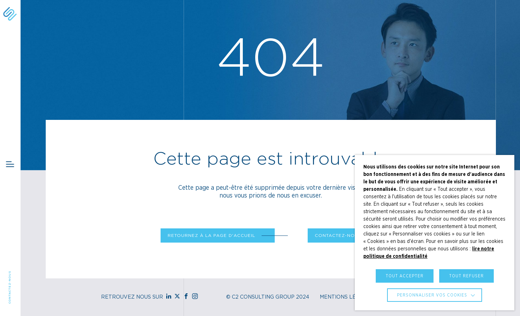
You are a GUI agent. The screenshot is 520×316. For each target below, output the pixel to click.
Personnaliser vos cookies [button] (432, 295)
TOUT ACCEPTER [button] (405, 276)
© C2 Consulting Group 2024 (267, 297)
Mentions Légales (347, 297)
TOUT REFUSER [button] (466, 276)
